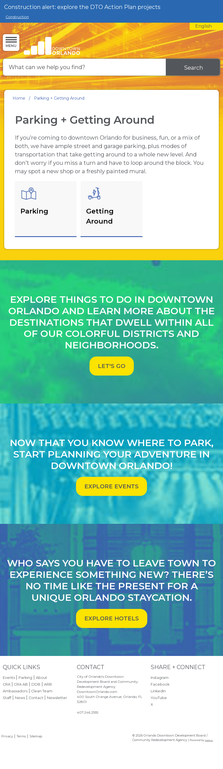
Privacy (7, 736)
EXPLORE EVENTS (111, 486)
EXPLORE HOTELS (111, 618)
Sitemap (35, 736)
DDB (35, 684)
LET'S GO (111, 366)
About (41, 678)
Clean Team (41, 691)
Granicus (209, 740)
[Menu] (11, 42)
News (20, 698)
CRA (6, 684)
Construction (17, 17)
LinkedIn (158, 691)
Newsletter (57, 698)
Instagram (160, 678)
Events (9, 678)
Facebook (160, 684)
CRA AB (21, 684)
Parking (25, 678)
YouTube (159, 698)
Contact (36, 698)
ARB (48, 684)
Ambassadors (15, 691)
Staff (7, 698)
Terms (21, 736)
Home (19, 98)
